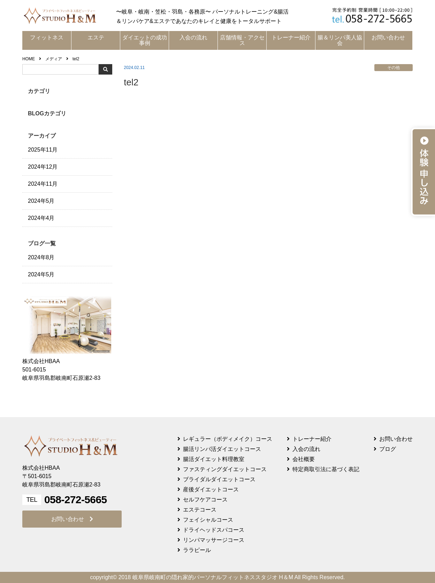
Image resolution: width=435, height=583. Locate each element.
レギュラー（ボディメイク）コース (227, 439)
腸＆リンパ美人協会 (340, 40)
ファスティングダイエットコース (225, 469)
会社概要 (303, 459)
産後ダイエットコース (211, 489)
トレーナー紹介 (291, 37)
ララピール (197, 550)
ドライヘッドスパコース (213, 530)
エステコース (199, 510)
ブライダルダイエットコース (219, 479)
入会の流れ (193, 37)
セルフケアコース (205, 500)
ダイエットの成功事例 (144, 40)
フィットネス (46, 37)
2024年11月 (43, 184)
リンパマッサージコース (213, 540)
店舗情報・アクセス (242, 40)
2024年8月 (41, 257)
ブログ (387, 449)
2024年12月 (43, 167)
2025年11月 (43, 150)
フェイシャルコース (208, 520)
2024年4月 (41, 218)
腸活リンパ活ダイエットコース (222, 449)
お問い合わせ (388, 37)
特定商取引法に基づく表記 (325, 469)
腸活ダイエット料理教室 (213, 459)
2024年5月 (41, 201)
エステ (95, 37)
